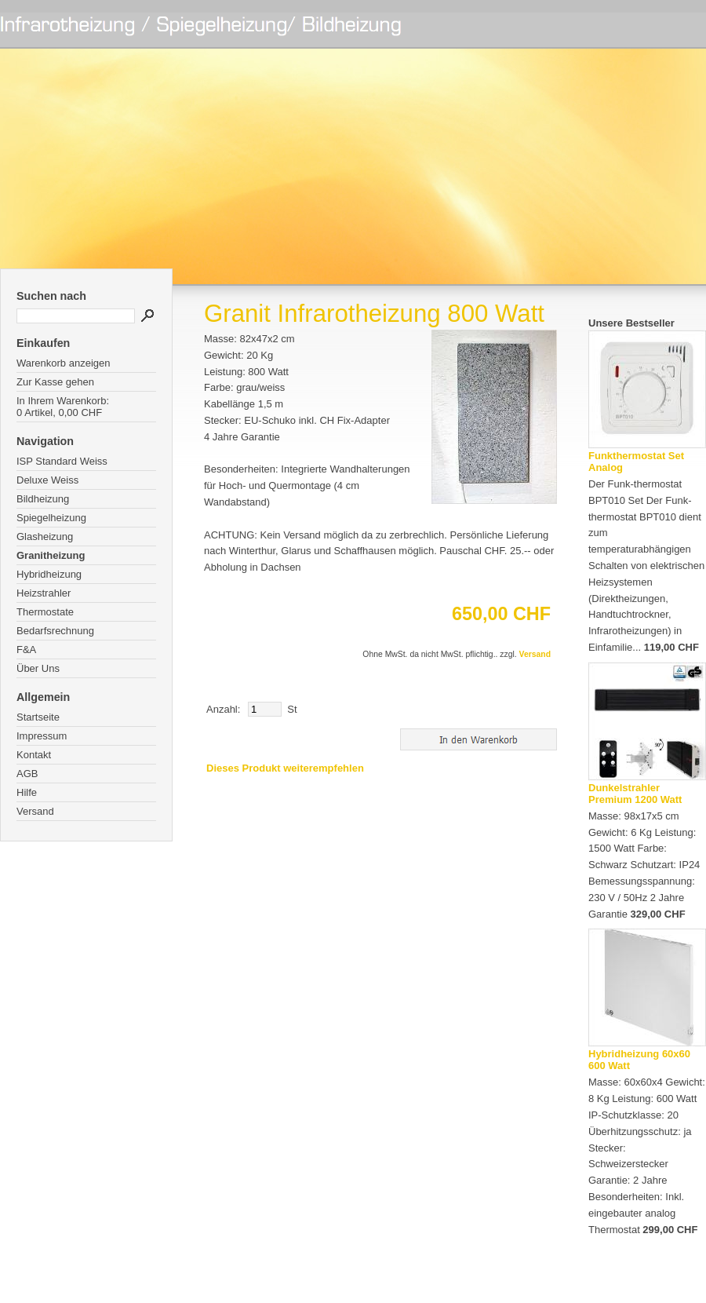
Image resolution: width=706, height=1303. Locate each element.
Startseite (38, 717)
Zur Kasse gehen (55, 382)
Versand (35, 811)
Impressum (41, 736)
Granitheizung (50, 555)
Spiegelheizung (51, 518)
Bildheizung (42, 499)
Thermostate (45, 612)
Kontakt (33, 755)
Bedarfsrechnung (55, 631)
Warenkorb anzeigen (63, 363)
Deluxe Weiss (47, 480)
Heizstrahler (43, 593)
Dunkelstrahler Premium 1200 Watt (635, 793)
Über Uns (38, 668)
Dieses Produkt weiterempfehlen (285, 768)
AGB (27, 773)
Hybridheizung (49, 574)
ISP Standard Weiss (61, 461)
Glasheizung (44, 536)
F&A (26, 649)
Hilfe (26, 792)
